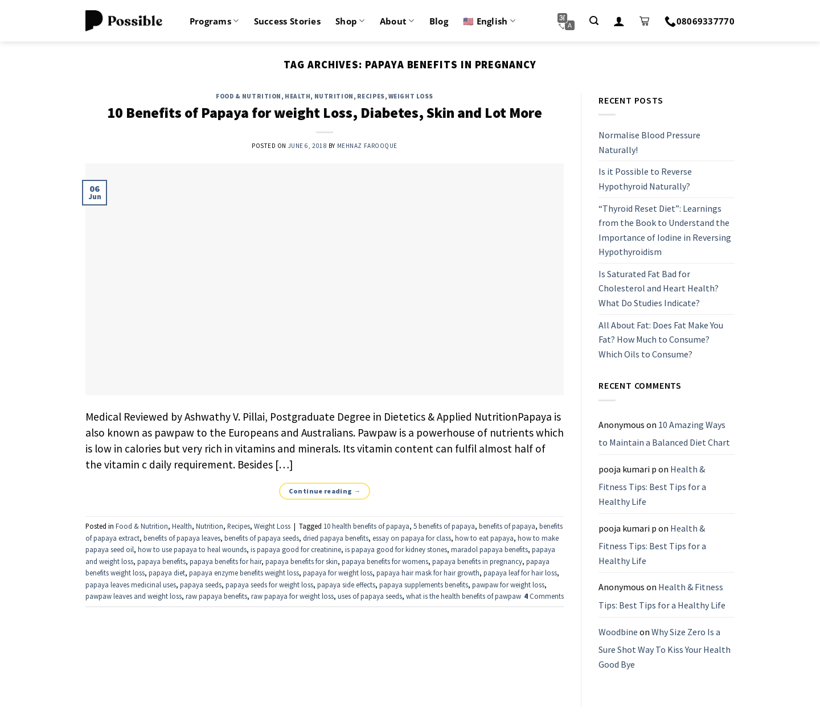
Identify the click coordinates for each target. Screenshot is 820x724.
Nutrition (334, 96)
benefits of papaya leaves (182, 537)
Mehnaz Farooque (367, 146)
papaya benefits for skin (301, 561)
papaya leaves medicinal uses (130, 584)
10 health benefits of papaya (366, 525)
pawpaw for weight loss (508, 584)
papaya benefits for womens (385, 561)
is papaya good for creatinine (296, 549)
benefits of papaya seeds (261, 537)
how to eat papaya (484, 537)
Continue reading (325, 491)
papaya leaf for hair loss (520, 572)
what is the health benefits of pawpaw (463, 595)
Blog (438, 21)
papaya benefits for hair (225, 561)
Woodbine (618, 631)
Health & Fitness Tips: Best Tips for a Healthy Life (652, 485)
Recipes (371, 96)
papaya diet (167, 572)
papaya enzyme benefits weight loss (244, 572)
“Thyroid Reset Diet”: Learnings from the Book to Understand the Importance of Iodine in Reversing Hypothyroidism (664, 230)
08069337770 (700, 21)
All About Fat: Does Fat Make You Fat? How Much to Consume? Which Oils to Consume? (660, 339)
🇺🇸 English (489, 21)
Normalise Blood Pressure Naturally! (649, 142)
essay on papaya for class (411, 537)
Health (297, 96)
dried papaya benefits (335, 537)
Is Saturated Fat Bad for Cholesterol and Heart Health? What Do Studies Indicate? (658, 288)
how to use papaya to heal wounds (192, 549)
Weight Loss (410, 96)
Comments (544, 595)
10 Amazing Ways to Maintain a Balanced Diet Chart (664, 434)
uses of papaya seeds (370, 595)
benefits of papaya (507, 525)
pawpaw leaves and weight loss (133, 595)
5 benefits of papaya (444, 525)
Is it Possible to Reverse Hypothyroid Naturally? (645, 179)
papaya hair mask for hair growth (427, 572)
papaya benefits (161, 561)
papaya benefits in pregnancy (477, 561)
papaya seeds (201, 584)
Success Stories (287, 21)
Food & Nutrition (248, 96)
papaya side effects (346, 584)
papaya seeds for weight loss (269, 584)
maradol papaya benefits (489, 549)
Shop (350, 21)
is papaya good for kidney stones (396, 549)
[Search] (593, 21)
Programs (214, 21)
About (397, 21)
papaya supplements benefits (423, 584)
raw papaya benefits (216, 595)
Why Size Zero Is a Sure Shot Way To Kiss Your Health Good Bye (664, 648)
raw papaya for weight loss (292, 595)
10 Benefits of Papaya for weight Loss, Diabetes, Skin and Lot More (324, 113)
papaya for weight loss (337, 572)
